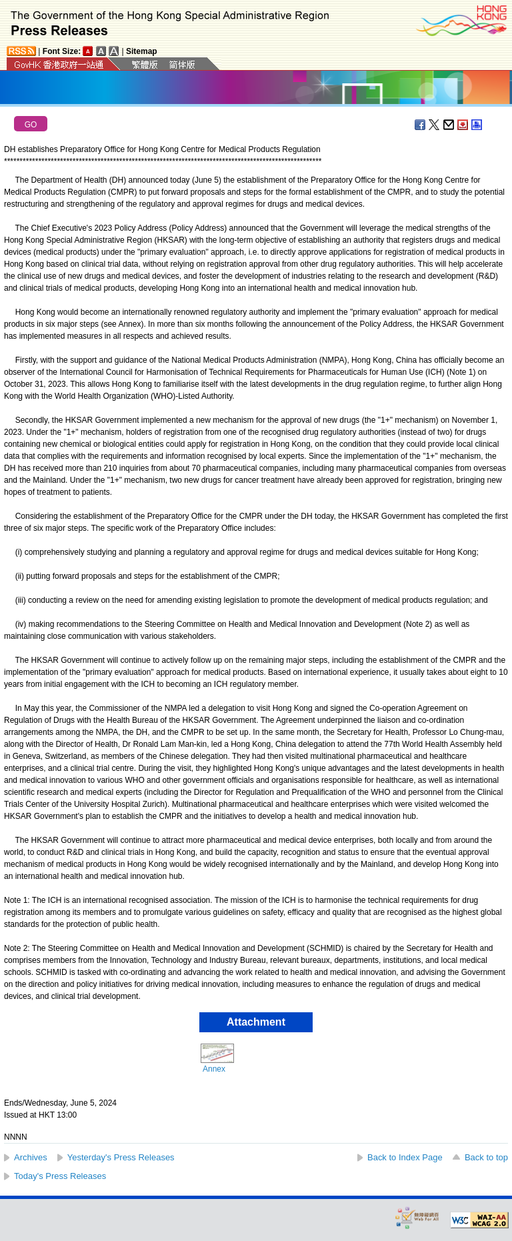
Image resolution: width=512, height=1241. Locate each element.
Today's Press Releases (60, 1176)
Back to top (486, 1157)
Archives (30, 1157)
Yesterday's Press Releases (121, 1157)
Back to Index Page (405, 1157)
